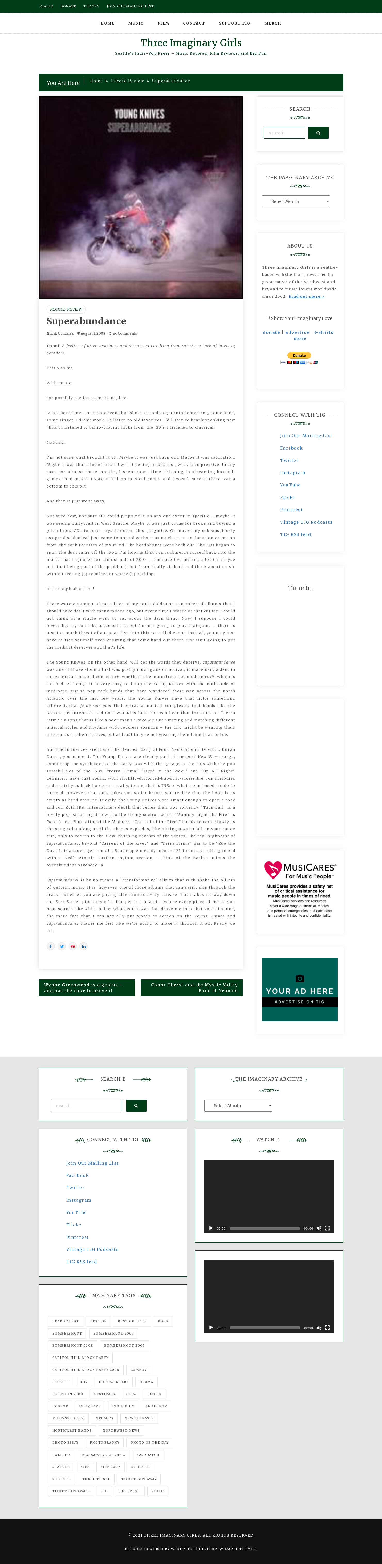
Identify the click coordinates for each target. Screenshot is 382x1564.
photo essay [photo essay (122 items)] (65, 1443)
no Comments (123, 333)
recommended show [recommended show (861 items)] (104, 1455)
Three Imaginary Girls (191, 43)
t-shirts (324, 332)
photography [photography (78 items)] (105, 1443)
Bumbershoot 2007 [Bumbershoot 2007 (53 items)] (113, 1333)
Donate (68, 6)
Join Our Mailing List (306, 435)
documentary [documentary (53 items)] (114, 1382)
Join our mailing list (130, 6)
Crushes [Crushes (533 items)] (61, 1382)
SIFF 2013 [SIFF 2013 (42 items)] (61, 1479)
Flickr (288, 497)
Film (163, 23)
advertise (297, 332)
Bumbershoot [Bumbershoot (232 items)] (67, 1333)
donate (271, 332)
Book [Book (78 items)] (163, 1321)
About (46, 6)
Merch (273, 23)
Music (136, 23)
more (300, 338)
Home (108, 23)
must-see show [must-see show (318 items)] (68, 1418)
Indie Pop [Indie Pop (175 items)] (156, 1406)
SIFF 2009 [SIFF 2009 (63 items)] (110, 1467)
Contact (194, 23)
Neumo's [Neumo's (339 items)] (104, 1418)
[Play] (211, 1228)
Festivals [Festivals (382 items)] (104, 1394)
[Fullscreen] (327, 1228)
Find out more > (307, 296)
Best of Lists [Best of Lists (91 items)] (132, 1321)
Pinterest (291, 509)
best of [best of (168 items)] (98, 1321)
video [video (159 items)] (157, 1491)
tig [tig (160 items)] (104, 1491)
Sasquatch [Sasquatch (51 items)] (148, 1455)
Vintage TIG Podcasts (306, 522)
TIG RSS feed (295, 534)
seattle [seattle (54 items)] (61, 1467)
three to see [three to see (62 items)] (96, 1479)
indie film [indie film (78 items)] (123, 1406)
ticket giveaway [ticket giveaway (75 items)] (139, 1479)
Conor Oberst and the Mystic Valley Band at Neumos (194, 987)
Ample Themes (240, 1549)
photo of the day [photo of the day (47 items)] (150, 1443)
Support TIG (235, 23)
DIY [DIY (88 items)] (84, 1382)
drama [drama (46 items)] (146, 1382)
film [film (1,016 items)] (131, 1394)
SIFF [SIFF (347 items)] (85, 1467)
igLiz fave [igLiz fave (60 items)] (90, 1406)
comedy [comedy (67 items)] (139, 1370)
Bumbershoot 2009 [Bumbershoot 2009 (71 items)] (124, 1345)
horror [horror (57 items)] (60, 1406)
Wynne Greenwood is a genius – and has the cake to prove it (83, 987)
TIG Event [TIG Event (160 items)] (129, 1491)
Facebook (291, 448)
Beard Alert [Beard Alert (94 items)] (65, 1321)
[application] (269, 1196)
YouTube (290, 485)
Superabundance (87, 321)
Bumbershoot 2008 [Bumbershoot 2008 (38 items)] (72, 1345)
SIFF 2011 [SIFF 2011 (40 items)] (140, 1467)
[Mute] (319, 1228)
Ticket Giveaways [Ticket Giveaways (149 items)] (71, 1491)
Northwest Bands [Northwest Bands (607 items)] (72, 1430)
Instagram (292, 472)
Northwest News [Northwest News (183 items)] (121, 1430)
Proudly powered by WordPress (160, 1549)
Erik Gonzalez (62, 333)
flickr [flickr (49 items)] (154, 1394)
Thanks (91, 6)
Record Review (66, 309)
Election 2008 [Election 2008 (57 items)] (67, 1394)
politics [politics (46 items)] (61, 1455)
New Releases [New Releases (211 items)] (139, 1418)
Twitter (289, 460)
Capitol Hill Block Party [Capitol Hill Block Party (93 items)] (80, 1358)
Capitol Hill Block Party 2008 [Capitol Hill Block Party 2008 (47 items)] (85, 1370)
